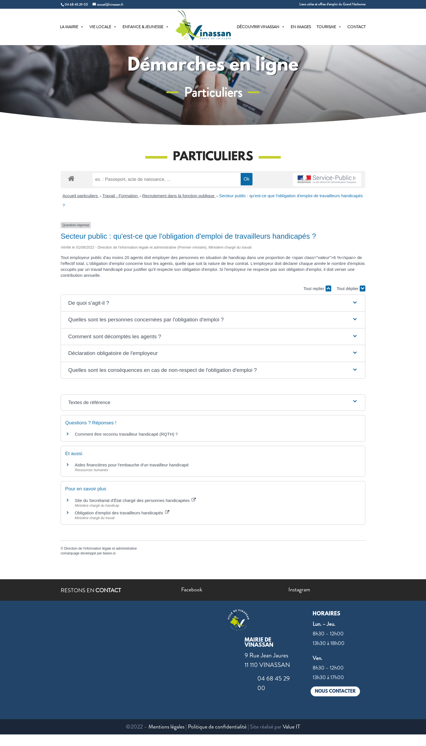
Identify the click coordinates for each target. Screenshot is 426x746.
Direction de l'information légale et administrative (100, 548)
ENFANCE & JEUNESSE (145, 27)
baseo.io (109, 553)
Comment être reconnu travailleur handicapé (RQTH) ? (126, 434)
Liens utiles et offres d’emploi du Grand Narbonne (332, 5)
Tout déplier (351, 288)
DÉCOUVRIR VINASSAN (261, 27)
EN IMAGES (301, 27)
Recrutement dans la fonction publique (179, 195)
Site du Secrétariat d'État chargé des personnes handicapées (135, 500)
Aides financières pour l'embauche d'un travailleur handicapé (131, 464)
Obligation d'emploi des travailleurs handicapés (122, 512)
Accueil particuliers (81, 195)
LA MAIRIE (72, 27)
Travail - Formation (120, 195)
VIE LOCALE (103, 27)
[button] (213, 303)
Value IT (291, 727)
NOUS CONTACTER (335, 691)
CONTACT (356, 27)
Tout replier (317, 288)
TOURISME (329, 27)
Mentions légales (166, 727)
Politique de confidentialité (217, 727)
